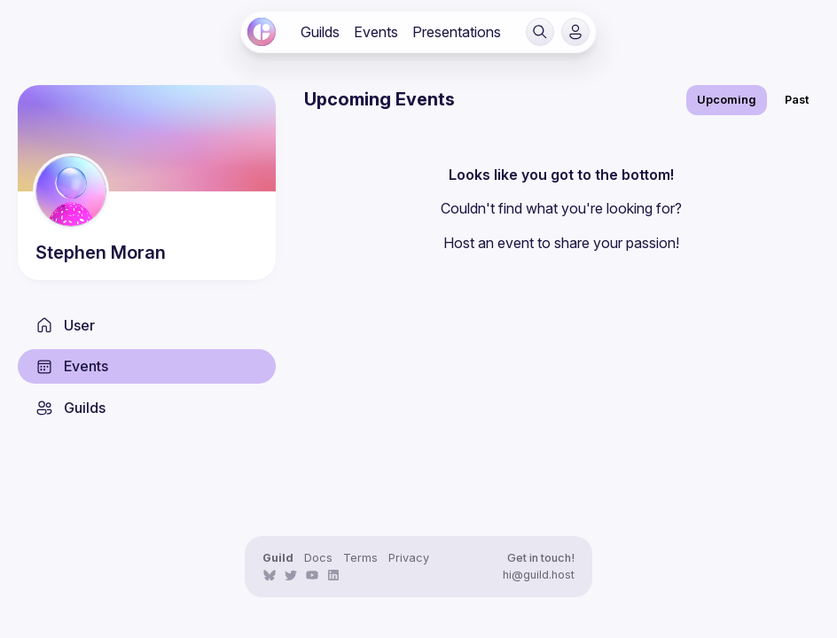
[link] (261, 32)
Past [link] (797, 99)
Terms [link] (360, 557)
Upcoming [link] (726, 99)
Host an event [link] (488, 243)
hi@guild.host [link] (539, 574)
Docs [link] (318, 557)
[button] (540, 32)
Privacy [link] (408, 557)
